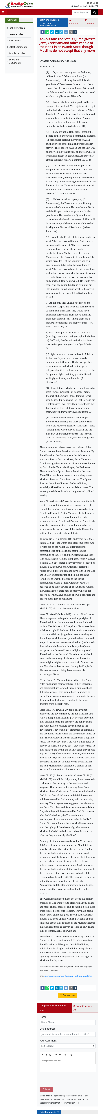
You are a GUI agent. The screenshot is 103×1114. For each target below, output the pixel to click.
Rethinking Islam (17, 27)
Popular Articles (17, 53)
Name (43, 1016)
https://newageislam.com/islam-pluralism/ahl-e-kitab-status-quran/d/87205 (68, 976)
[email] (71, 32)
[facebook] (43, 32)
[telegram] (61, 32)
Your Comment (48, 1040)
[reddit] (66, 32)
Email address (48, 1028)
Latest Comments (18, 46)
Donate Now (67, 995)
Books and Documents (15, 61)
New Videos (15, 40)
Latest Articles (16, 34)
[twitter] (52, 32)
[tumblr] (75, 32)
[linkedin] (57, 32)
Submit (46, 1076)
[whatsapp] (47, 32)
